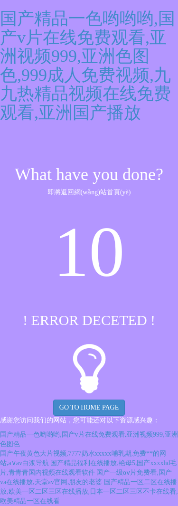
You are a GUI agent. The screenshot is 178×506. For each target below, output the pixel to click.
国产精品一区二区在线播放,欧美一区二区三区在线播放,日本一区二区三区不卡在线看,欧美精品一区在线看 (89, 491)
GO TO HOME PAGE (89, 407)
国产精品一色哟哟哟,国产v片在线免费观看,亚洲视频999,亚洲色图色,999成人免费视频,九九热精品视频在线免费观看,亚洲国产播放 (87, 65)
